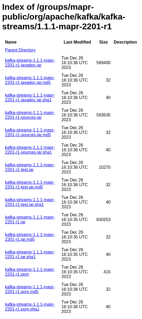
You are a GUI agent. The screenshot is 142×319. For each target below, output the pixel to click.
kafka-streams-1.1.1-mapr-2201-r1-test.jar (30, 167)
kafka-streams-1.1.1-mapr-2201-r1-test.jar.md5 (30, 184)
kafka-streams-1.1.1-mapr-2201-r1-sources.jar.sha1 (30, 149)
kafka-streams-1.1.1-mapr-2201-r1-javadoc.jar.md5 (30, 80)
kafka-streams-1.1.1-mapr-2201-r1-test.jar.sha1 (30, 202)
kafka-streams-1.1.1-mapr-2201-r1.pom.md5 (30, 289)
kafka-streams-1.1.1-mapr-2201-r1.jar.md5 (30, 237)
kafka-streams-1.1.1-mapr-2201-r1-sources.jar (30, 115)
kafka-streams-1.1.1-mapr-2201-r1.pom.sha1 (30, 306)
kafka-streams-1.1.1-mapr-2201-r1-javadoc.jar (30, 62)
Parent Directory (20, 50)
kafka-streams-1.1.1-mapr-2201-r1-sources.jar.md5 (30, 132)
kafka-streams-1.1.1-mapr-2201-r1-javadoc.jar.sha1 (30, 97)
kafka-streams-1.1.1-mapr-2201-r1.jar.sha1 (30, 254)
